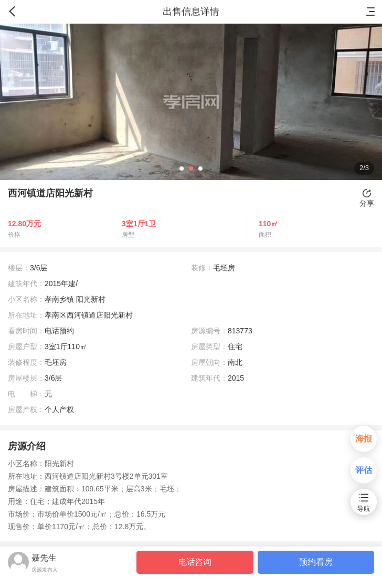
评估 (363, 470)
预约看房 (315, 562)
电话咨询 (194, 562)
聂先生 (44, 557)
